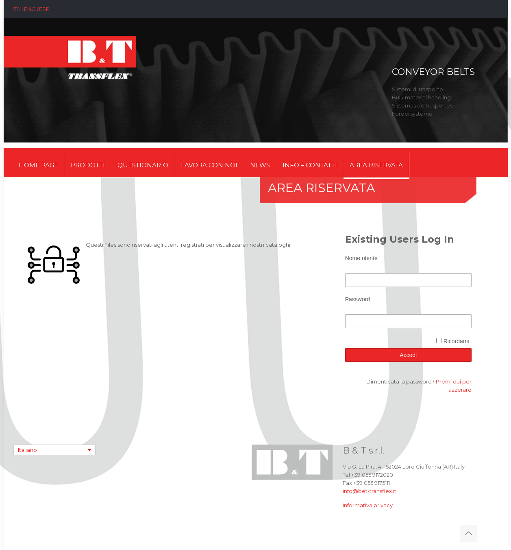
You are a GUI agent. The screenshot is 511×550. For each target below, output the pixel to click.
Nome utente (361, 258)
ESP (44, 9)
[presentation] (407, 346)
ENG (29, 9)
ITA (16, 9)
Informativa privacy (368, 505)
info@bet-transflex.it (369, 491)
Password (357, 299)
